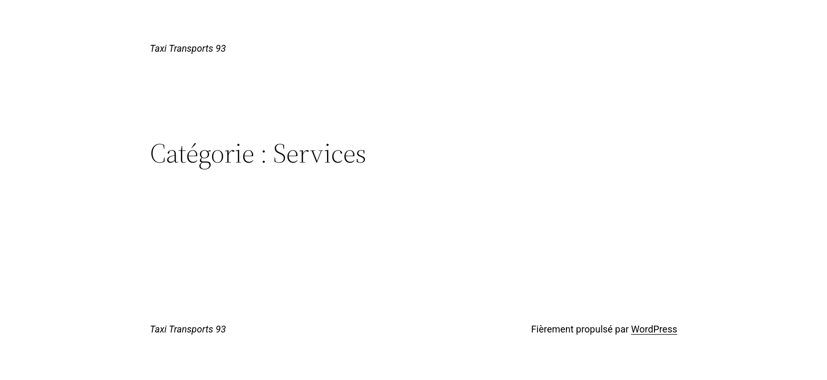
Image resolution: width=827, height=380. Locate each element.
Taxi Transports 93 (188, 48)
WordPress (654, 329)
